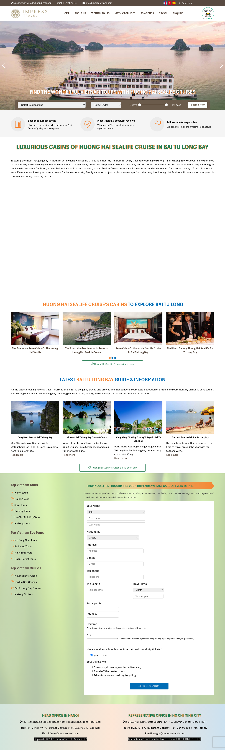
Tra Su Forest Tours (25, 558)
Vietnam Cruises (125, 13)
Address (92, 545)
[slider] (139, 104)
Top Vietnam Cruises (26, 568)
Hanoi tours (21, 492)
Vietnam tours (100, 13)
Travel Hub (187, 3)
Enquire (178, 13)
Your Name (94, 506)
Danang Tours (22, 511)
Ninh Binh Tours (23, 552)
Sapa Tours (20, 505)
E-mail (91, 558)
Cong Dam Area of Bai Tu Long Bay (35, 437)
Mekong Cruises (23, 594)
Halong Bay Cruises (25, 575)
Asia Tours (147, 13)
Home (66, 13)
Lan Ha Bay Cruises (25, 582)
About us (80, 13)
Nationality (94, 532)
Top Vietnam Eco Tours (27, 532)
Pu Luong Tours (23, 546)
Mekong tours (22, 523)
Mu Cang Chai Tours (25, 540)
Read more (17, 454)
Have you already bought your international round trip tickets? (124, 649)
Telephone (94, 571)
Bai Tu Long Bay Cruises (27, 588)
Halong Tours (21, 498)
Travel (163, 13)
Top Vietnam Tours (24, 485)
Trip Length (94, 584)
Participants (95, 603)
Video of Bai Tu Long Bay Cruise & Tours (87, 437)
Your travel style (96, 662)
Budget (90, 634)
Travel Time (140, 584)
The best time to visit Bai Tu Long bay (190, 437)
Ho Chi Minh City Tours (27, 517)
